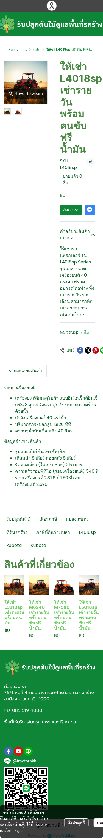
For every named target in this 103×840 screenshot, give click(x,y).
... (25, 49)
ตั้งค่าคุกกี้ (76, 822)
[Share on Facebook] (80, 350)
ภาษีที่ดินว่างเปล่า (53, 532)
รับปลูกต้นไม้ (18, 519)
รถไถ (36, 49)
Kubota (38, 545)
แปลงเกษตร (77, 519)
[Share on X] (88, 350)
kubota (14, 545)
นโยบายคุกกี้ (14, 830)
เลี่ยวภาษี (48, 519)
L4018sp (87, 532)
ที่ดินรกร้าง (16, 532)
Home (13, 49)
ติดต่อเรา (71, 210)
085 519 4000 (27, 710)
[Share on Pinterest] (95, 350)
